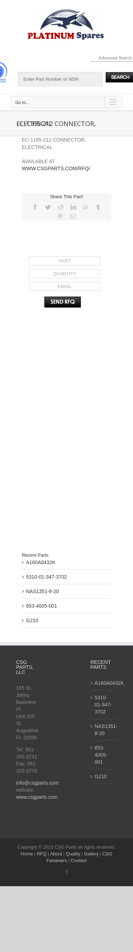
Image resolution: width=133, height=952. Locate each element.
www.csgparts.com (37, 797)
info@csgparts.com (37, 783)
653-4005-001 (41, 606)
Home (27, 853)
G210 (32, 620)
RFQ (42, 853)
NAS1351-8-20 (42, 591)
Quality (74, 853)
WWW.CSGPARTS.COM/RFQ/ (56, 168)
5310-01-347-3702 (46, 577)
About (56, 853)
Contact (79, 860)
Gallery (92, 853)
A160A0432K (41, 562)
